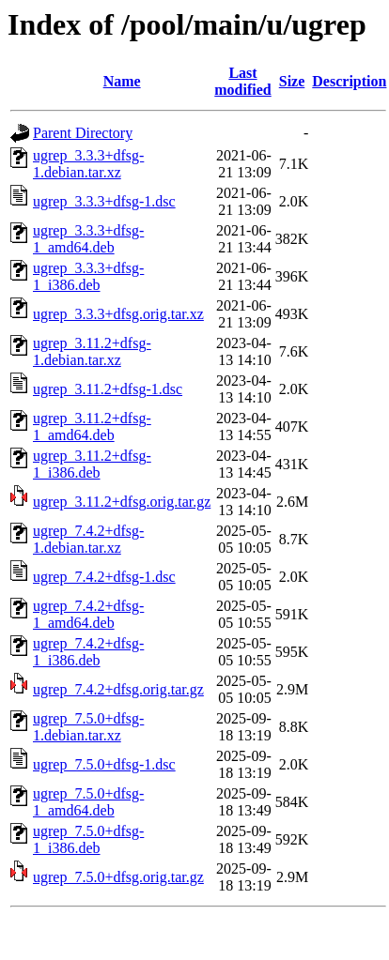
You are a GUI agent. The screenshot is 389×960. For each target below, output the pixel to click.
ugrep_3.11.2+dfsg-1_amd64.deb (92, 426)
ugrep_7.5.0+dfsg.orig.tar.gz (118, 877)
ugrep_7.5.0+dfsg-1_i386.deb (88, 839)
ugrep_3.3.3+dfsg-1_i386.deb (88, 276)
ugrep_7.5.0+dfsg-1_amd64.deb (88, 801)
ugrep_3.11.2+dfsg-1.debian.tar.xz (92, 351)
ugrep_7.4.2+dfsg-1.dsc (104, 577)
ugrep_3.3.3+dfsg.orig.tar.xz (118, 314)
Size (292, 81)
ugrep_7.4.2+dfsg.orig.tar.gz (118, 689)
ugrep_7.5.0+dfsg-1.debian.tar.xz (88, 726)
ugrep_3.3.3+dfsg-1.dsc (104, 201)
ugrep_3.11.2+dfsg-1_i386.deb (92, 464)
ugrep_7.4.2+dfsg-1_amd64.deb (88, 614)
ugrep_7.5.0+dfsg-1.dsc (104, 764)
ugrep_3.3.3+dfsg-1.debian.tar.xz (88, 163)
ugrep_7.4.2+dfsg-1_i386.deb (88, 651)
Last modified (242, 81)
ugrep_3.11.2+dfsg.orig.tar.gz (121, 502)
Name (122, 81)
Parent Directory (82, 133)
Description (349, 81)
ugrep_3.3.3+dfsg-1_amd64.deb (88, 238)
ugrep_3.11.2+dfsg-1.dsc (107, 389)
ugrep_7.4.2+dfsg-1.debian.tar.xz (88, 539)
